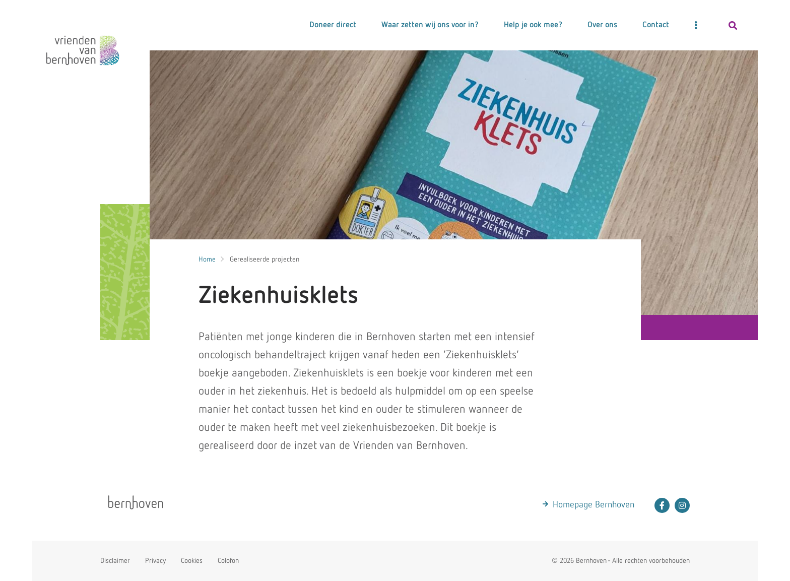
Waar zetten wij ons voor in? (430, 25)
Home (207, 259)
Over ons (602, 25)
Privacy (155, 560)
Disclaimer (115, 560)
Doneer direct (332, 25)
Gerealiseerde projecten (264, 259)
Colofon (228, 560)
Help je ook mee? (533, 25)
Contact (655, 25)
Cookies (192, 560)
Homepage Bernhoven (593, 504)
